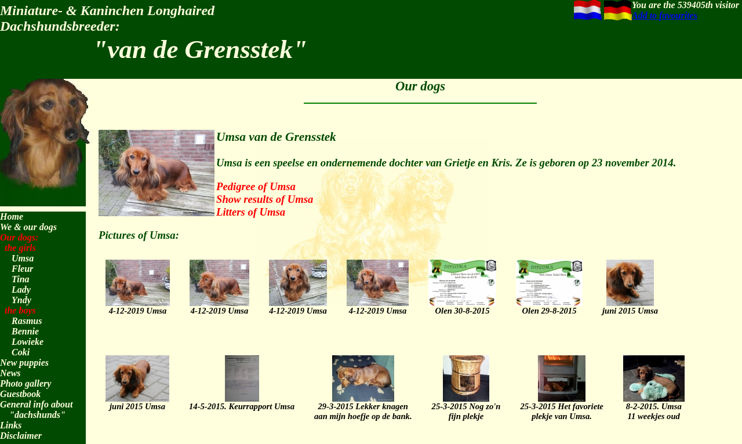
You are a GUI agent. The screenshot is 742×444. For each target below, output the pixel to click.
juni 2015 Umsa (630, 305)
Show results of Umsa (264, 199)
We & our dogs (28, 227)
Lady (21, 289)
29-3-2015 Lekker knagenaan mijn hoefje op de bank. (363, 406)
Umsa (23, 258)
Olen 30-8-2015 (462, 305)
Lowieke (27, 342)
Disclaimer (21, 436)
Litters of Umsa (250, 212)
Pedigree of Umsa (256, 186)
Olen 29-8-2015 (549, 305)
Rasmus (27, 321)
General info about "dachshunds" (36, 409)
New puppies (24, 362)
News (10, 373)
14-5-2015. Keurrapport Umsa (241, 401)
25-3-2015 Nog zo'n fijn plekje (466, 406)
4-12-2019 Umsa (138, 305)
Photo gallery (25, 383)
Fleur (22, 269)
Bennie (25, 331)
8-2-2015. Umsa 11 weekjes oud (654, 406)
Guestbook (20, 394)
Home (11, 216)
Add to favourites (664, 15)
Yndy (21, 300)
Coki (21, 352)
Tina (21, 279)
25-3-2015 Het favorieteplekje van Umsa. (561, 406)
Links (10, 425)
